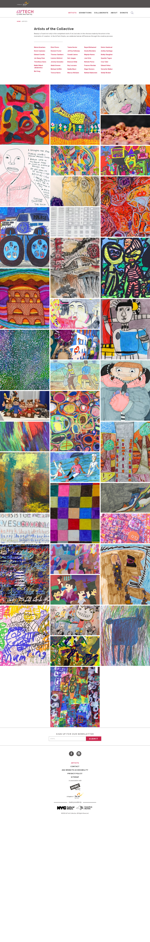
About (114, 14)
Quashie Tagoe (106, 62)
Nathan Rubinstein (91, 77)
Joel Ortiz (88, 62)
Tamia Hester (72, 52)
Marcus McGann (73, 77)
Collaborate (101, 14)
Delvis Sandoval (107, 52)
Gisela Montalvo (90, 55)
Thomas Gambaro (57, 59)
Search (132, 14)
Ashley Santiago (107, 55)
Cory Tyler (105, 66)
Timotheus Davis (40, 66)
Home (19, 26)
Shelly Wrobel (106, 77)
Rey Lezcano (72, 70)
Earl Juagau (71, 62)
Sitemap (75, 782)
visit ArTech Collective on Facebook (71, 758)
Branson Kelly (72, 66)
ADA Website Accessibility (75, 774)
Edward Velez (106, 70)
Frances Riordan (90, 70)
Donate (124, 14)
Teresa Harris (56, 77)
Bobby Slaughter (107, 59)
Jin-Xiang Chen (40, 62)
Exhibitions (85, 14)
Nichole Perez (89, 66)
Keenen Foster (56, 55)
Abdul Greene (56, 70)
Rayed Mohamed (90, 52)
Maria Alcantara (40, 52)
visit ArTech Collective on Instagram (79, 758)
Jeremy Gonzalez (57, 66)
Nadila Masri (72, 73)
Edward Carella (39, 59)
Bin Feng (37, 76)
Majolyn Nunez (89, 59)
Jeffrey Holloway (73, 55)
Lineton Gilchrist (57, 62)
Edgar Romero (89, 73)
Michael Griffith (56, 73)
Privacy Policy (75, 778)
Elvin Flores (55, 52)
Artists (72, 14)
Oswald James (72, 59)
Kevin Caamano (40, 55)
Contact (75, 771)
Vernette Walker (107, 73)
